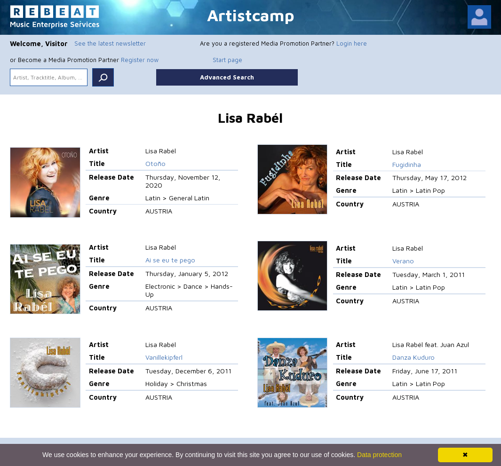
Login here (351, 43)
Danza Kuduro (413, 357)
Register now (140, 59)
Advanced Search (227, 77)
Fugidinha (406, 164)
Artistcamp (250, 14)
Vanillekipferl (164, 357)
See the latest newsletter (110, 43)
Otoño (155, 163)
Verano (403, 261)
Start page (227, 59)
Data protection (379, 454)
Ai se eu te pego (170, 260)
